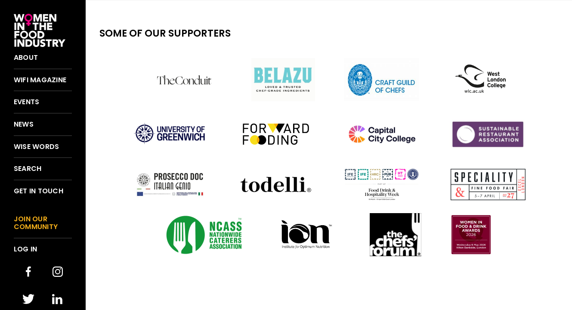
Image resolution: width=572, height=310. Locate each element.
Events (26, 102)
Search (27, 169)
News (24, 124)
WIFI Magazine (40, 80)
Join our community (36, 222)
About (26, 58)
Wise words (36, 147)
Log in (25, 249)
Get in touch (38, 191)
